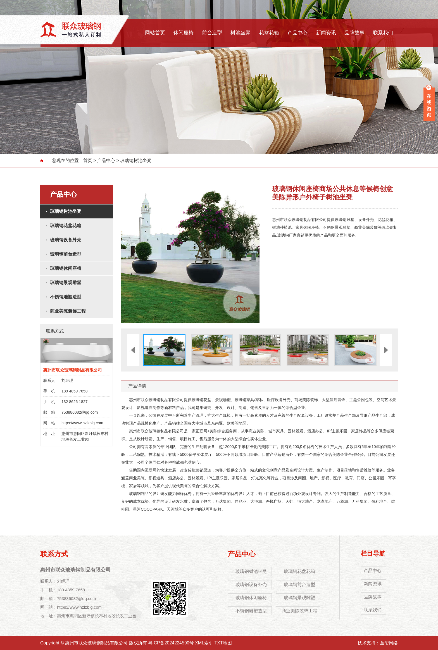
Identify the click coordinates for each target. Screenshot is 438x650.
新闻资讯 (326, 32)
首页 (87, 160)
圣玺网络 (389, 643)
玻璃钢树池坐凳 (135, 160)
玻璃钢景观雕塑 (65, 282)
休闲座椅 (183, 32)
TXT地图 (223, 643)
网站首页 (155, 32)
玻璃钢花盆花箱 (65, 225)
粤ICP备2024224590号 (171, 643)
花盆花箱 (269, 32)
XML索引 (204, 643)
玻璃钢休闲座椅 (65, 268)
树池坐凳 (240, 32)
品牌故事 (354, 32)
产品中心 (297, 32)
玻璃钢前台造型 (65, 254)
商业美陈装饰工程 (68, 311)
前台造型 (212, 32)
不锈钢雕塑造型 (65, 296)
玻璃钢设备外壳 (65, 239)
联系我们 (383, 32)
